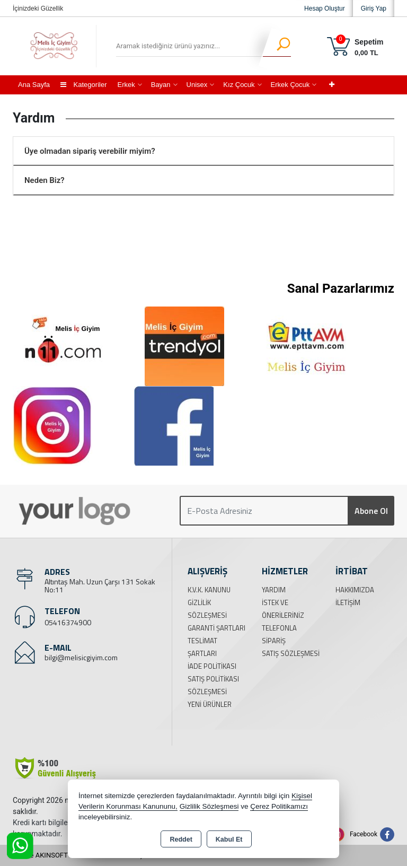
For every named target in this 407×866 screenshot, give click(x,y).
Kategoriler (83, 85)
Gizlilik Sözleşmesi (209, 806)
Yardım (274, 589)
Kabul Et (229, 839)
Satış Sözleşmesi (291, 653)
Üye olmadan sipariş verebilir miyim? (89, 151)
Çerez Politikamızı (279, 806)
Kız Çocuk (238, 85)
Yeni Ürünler (210, 704)
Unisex (197, 85)
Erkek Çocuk (290, 85)
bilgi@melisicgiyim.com (81, 657)
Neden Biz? (44, 180)
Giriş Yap (373, 8)
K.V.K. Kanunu (209, 589)
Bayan (161, 85)
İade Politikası (212, 666)
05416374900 (68, 622)
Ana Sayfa (34, 85)
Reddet (181, 839)
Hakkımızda (354, 589)
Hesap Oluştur (324, 8)
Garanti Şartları (216, 628)
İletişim (347, 602)
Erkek (126, 85)
